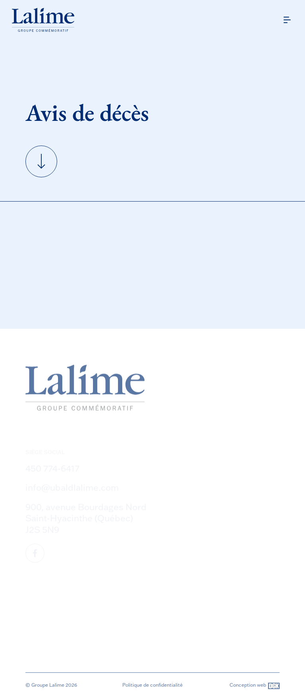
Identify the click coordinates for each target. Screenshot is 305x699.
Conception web (255, 686)
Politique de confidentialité (152, 685)
